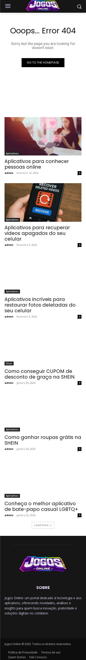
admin (9, 173)
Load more (43, 525)
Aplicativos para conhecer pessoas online (37, 164)
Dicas (9, 363)
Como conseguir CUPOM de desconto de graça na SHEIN (40, 374)
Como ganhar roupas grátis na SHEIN (43, 440)
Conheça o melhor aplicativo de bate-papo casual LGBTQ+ (41, 506)
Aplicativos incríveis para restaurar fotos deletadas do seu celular (40, 305)
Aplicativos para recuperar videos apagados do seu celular (37, 233)
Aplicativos (12, 153)
